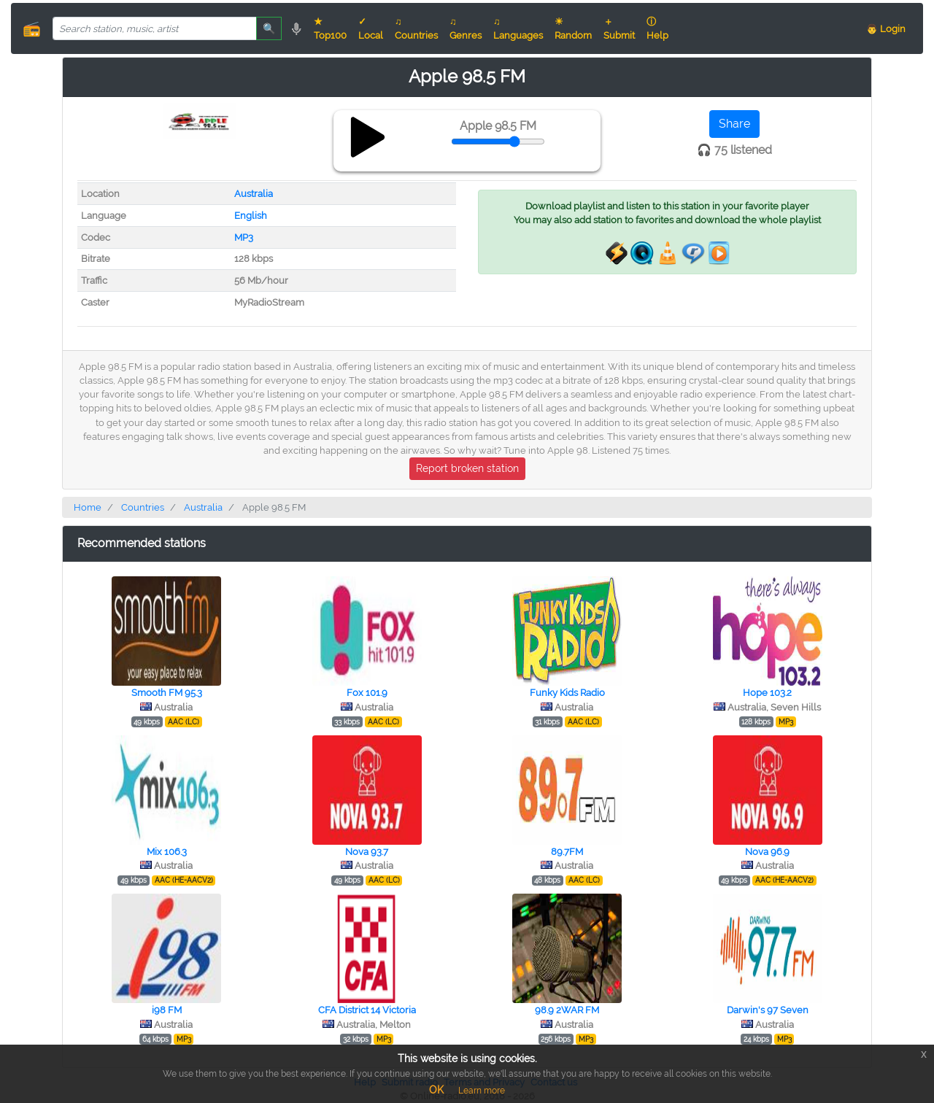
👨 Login (886, 28)
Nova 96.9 (767, 851)
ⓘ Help (657, 28)
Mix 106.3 (167, 851)
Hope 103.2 (767, 692)
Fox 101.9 (367, 692)
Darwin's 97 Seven (767, 1010)
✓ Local (370, 28)
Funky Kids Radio (567, 692)
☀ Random (573, 28)
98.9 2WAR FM (567, 1010)
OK (436, 1090)
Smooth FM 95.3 (166, 692)
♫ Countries (416, 28)
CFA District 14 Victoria (367, 1010)
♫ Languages (518, 28)
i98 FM (167, 1010)
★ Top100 (330, 28)
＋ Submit (619, 28)
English (250, 215)
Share (734, 124)
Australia (253, 193)
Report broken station (467, 468)
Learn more (481, 1090)
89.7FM (567, 851)
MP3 (243, 237)
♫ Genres (465, 28)
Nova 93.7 (366, 851)
